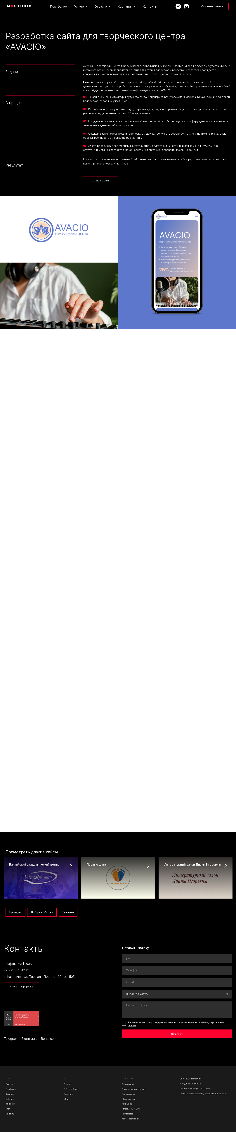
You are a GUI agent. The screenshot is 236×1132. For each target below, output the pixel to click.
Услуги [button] (79, 6)
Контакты (150, 6)
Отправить (177, 1034)
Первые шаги (96, 864)
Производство (128, 1094)
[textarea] (177, 1009)
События (10, 1099)
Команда (10, 1094)
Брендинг (15, 912)
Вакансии (10, 1104)
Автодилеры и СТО (131, 1109)
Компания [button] (125, 6)
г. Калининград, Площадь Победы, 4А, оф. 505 (39, 977)
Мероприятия (128, 1099)
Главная (9, 1084)
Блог (8, 1109)
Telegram (11, 1039)
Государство (127, 1114)
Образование (128, 1084)
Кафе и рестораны (130, 1119)
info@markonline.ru (18, 963)
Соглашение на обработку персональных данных (203, 1094)
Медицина (127, 1104)
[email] (177, 982)
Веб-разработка (42, 912)
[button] (212, 6)
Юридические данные (190, 1084)
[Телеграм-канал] (186, 6)
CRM (66, 1099)
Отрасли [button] (101, 6)
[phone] (177, 970)
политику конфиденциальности (159, 1022)
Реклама (68, 912)
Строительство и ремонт (133, 1089)
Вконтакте (29, 1039)
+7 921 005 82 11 (16, 970)
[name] (177, 958)
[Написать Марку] (178, 6)
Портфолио (58, 6)
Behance (47, 1039)
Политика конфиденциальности (195, 1089)
